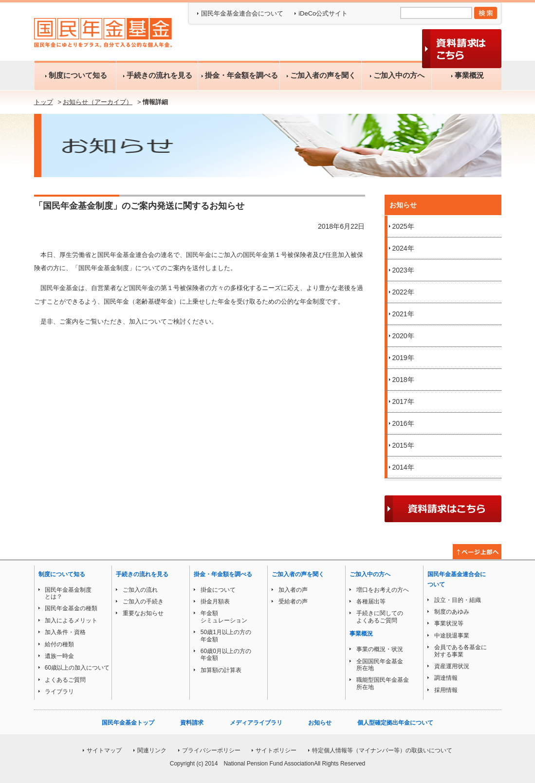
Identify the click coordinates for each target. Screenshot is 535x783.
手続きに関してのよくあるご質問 (379, 616)
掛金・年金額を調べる (239, 75)
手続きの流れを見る (156, 75)
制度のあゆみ (451, 611)
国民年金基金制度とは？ (68, 593)
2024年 (403, 248)
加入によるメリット (71, 620)
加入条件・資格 (65, 632)
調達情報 (446, 677)
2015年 (403, 445)
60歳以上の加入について (77, 667)
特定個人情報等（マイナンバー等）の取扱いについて (382, 750)
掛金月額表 (215, 601)
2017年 (403, 401)
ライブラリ (59, 691)
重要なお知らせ (143, 613)
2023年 (403, 270)
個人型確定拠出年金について (395, 722)
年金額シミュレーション (224, 616)
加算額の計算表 (221, 670)
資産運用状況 (451, 666)
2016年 (403, 423)
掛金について (218, 589)
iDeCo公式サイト (323, 13)
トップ (43, 102)
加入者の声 (293, 589)
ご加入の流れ (140, 589)
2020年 (403, 336)
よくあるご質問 (65, 679)
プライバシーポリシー (211, 750)
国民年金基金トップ (128, 722)
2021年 (403, 314)
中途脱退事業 (451, 635)
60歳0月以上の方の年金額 (226, 654)
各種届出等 (371, 601)
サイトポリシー (276, 750)
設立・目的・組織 (457, 600)
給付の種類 (59, 644)
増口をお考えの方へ (382, 589)
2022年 (403, 292)
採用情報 (446, 690)
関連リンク (151, 750)
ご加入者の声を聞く (320, 75)
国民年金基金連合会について (242, 13)
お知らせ (320, 722)
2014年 (403, 467)
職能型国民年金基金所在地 (382, 683)
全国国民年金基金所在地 (379, 665)
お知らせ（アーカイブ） (97, 102)
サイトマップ (104, 750)
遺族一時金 (59, 656)
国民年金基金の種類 (71, 608)
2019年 (403, 358)
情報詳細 (155, 102)
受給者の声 (293, 601)
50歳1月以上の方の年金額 (226, 635)
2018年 (403, 379)
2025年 (403, 226)
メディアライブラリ (256, 722)
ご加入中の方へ (396, 75)
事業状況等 (448, 623)
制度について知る (75, 75)
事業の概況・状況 (379, 649)
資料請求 (191, 722)
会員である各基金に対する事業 (460, 650)
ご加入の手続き (143, 601)
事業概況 (466, 75)
